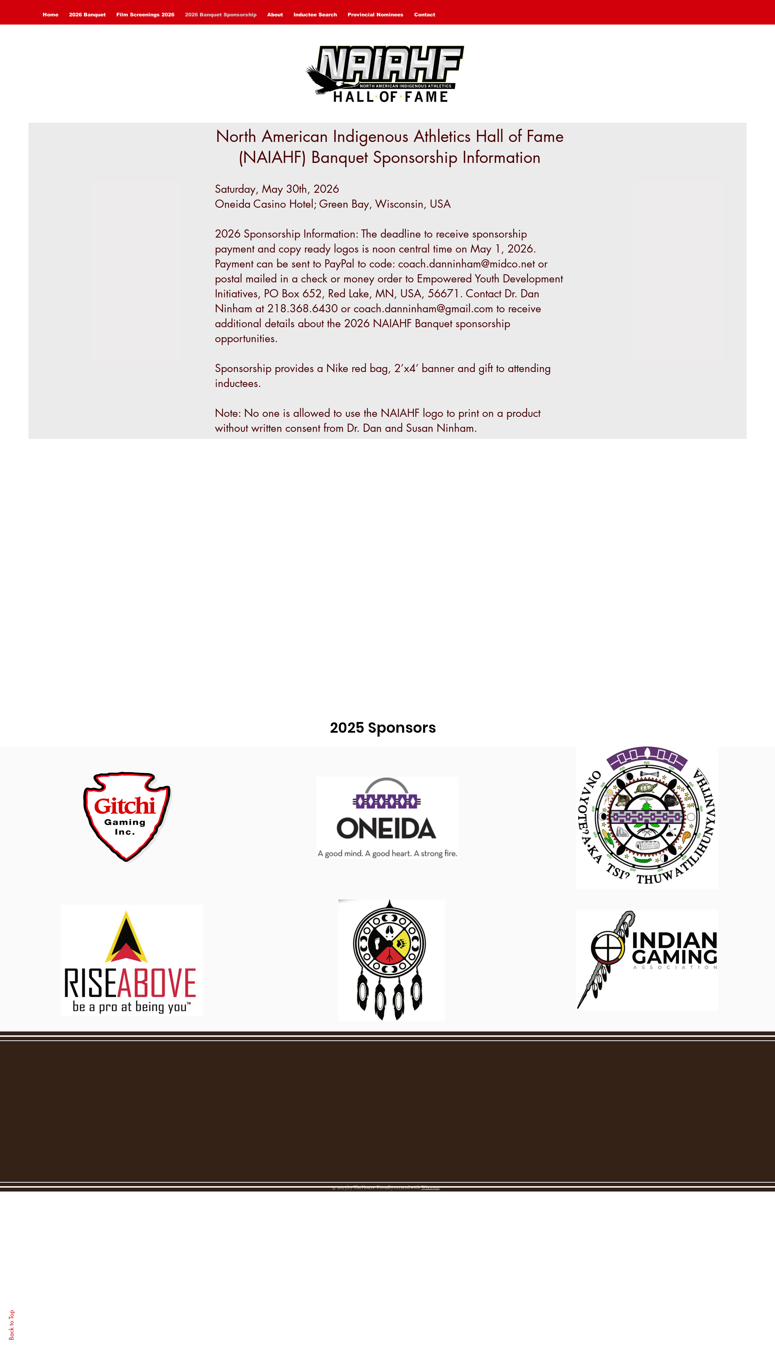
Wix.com (430, 1187)
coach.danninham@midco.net (466, 263)
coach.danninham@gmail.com (423, 308)
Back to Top (11, 1325)
